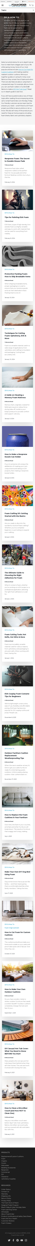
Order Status (5, 1189)
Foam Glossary (6, 1223)
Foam (3, 1159)
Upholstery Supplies (8, 1179)
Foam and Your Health (9, 1218)
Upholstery (9, 1)
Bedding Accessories (8, 1168)
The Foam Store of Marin (10, 1203)
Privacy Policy (6, 1200)
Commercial (5, 1172)
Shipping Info (6, 1196)
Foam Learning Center (9, 1209)
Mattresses (5, 1165)
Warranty (4, 1194)
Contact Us (5, 1191)
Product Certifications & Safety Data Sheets (16, 1216)
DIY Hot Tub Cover (20, 89)
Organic (4, 1161)
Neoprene (4, 1170)
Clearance (3, 1)
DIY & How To (9, 154)
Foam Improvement (12, 928)
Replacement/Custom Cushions (12, 1156)
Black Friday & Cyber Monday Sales (13, 1207)
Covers (3, 1163)
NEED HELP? (31, 1)
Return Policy (6, 1198)
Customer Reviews (7, 1221)
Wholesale (5, 1212)
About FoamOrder (7, 1214)
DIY (2, 1174)
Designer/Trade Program (10, 1205)
